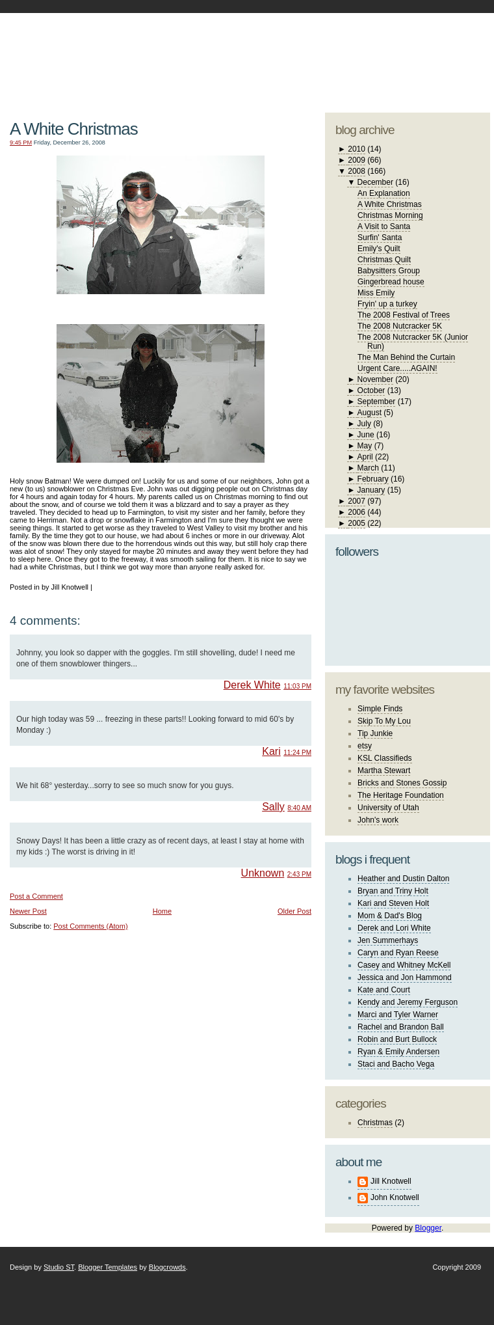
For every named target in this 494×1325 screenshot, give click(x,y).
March (368, 467)
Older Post (294, 911)
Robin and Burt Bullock (397, 1039)
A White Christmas (74, 129)
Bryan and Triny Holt (393, 890)
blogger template (441, 45)
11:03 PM (297, 686)
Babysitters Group (389, 270)
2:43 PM (299, 874)
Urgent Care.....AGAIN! (397, 368)
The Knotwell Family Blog (157, 52)
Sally (273, 806)
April (365, 456)
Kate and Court (384, 989)
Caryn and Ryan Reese (398, 952)
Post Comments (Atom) (90, 926)
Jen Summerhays (388, 940)
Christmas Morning (390, 215)
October (371, 390)
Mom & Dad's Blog (390, 915)
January (371, 490)
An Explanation (384, 193)
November (375, 379)
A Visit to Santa (384, 226)
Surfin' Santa (380, 237)
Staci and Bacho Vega (396, 1064)
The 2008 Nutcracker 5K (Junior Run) (413, 342)
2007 (356, 501)
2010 (356, 149)
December (375, 182)
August (370, 412)
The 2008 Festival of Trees (404, 315)
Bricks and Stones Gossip (402, 782)
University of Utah (388, 807)
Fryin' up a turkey (387, 303)
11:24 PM (297, 752)
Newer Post (28, 911)
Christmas (375, 1122)
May (365, 445)
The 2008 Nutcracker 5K (400, 326)
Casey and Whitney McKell (404, 965)
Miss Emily (376, 292)
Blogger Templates (107, 1267)
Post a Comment (36, 896)
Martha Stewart (384, 770)
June (366, 434)
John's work (378, 820)
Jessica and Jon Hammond (405, 977)
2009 (356, 160)
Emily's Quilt (379, 248)
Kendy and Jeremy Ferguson (408, 1002)
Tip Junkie (375, 733)
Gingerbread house (391, 281)
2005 (356, 523)
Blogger (428, 1228)
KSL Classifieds (385, 758)
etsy (365, 745)
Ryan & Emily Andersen (398, 1051)
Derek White (252, 684)
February (373, 479)
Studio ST (59, 1267)
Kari (271, 751)
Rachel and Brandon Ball (401, 1026)
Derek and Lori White (394, 928)
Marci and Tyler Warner (398, 1014)
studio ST (388, 56)
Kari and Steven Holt (393, 903)
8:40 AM (299, 808)
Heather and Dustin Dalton (403, 878)
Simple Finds (380, 708)
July (364, 423)
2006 (356, 512)
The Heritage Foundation (401, 795)
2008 (356, 171)
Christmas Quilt (384, 259)
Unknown (263, 873)
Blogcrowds (167, 1267)
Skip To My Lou (384, 721)
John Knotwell (394, 1197)
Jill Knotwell (390, 1181)
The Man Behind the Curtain (406, 357)
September (377, 401)
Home (162, 911)
